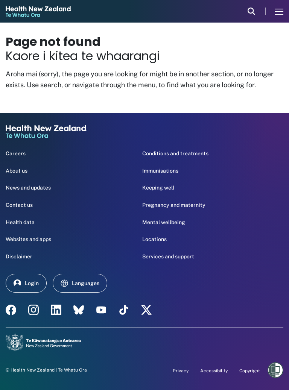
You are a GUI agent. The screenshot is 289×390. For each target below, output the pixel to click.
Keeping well (158, 188)
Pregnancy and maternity (173, 205)
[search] (251, 11)
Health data (20, 222)
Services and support (168, 256)
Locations (154, 239)
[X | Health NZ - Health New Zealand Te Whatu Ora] (146, 310)
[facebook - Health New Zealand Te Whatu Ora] (11, 310)
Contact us (19, 205)
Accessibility (214, 370)
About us (16, 171)
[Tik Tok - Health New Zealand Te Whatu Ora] (124, 310)
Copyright (249, 370)
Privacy (181, 370)
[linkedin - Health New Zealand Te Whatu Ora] (56, 310)
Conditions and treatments (175, 153)
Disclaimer (19, 256)
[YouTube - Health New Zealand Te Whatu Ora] (101, 310)
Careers (16, 153)
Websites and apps (28, 239)
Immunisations (160, 171)
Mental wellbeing (163, 222)
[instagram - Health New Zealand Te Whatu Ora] (33, 310)
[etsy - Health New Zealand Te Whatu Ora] (78, 310)
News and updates (28, 188)
